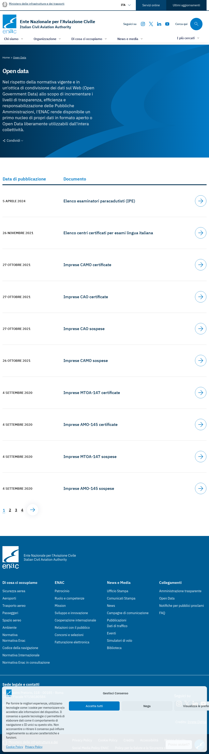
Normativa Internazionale (21, 655)
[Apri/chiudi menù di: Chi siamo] (14, 38)
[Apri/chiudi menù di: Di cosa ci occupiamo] (89, 38)
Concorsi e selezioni (69, 635)
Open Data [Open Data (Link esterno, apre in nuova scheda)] (167, 598)
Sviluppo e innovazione (71, 613)
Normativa (10, 635)
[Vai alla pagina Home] (6, 57)
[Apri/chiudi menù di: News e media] (130, 38)
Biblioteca (114, 648)
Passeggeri (10, 613)
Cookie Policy (14, 747)
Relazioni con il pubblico (72, 627)
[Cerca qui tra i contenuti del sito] (189, 24)
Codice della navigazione (20, 648)
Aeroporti (9, 598)
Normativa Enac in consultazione (26, 662)
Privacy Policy (34, 747)
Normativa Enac (13, 640)
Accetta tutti (94, 706)
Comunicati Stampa (121, 598)
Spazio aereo (11, 620)
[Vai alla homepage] (48, 24)
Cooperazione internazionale (75, 620)
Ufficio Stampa (117, 591)
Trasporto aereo (14, 606)
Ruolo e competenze (69, 598)
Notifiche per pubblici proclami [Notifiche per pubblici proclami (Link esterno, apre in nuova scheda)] (181, 606)
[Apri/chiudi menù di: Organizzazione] (47, 38)
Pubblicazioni (116, 620)
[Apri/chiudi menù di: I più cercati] (188, 38)
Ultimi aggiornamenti (186, 5)
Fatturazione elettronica (72, 642)
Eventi (111, 633)
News (111, 606)
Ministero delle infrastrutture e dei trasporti (36, 3)
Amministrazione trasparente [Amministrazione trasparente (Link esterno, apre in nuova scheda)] (180, 591)
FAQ (162, 613)
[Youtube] (167, 24)
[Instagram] (143, 24)
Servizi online (151, 5)
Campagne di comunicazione (128, 613)
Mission (60, 606)
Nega (146, 706)
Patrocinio (62, 591)
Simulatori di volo (119, 640)
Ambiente (9, 627)
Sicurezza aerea (13, 591)
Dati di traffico (117, 626)
